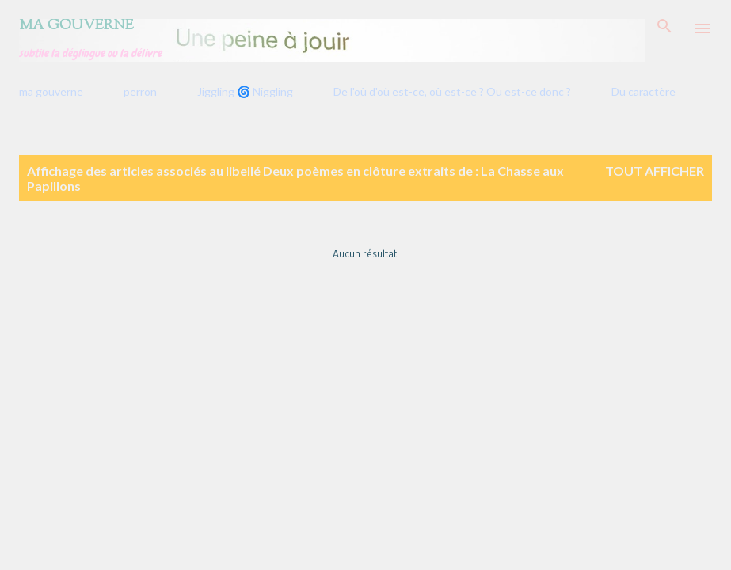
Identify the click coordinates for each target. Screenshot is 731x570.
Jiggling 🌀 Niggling (245, 91)
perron (140, 91)
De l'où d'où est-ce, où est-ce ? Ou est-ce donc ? (452, 91)
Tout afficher (654, 170)
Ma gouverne (76, 26)
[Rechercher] (664, 28)
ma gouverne (51, 91)
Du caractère (643, 91)
